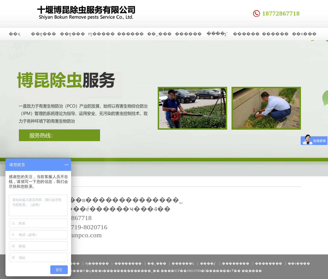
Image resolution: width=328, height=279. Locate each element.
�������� (128, 263)
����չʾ (217, 33)
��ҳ (14, 33)
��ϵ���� (299, 263)
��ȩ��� (43, 33)
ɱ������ (97, 263)
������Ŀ (183, 263)
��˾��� (159, 33)
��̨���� (252, 271)
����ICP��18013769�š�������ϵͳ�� (201, 271)
